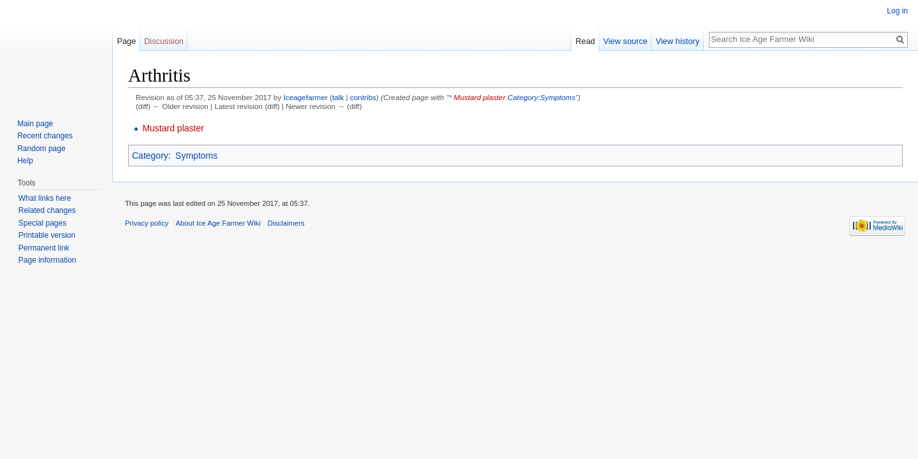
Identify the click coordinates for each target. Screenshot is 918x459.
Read (585, 41)
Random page (41, 148)
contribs (363, 97)
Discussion (164, 41)
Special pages (42, 223)
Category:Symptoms (541, 97)
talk (338, 97)
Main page (35, 123)
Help (25, 160)
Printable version (46, 235)
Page (126, 41)
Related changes (47, 210)
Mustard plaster (480, 97)
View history (677, 41)
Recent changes (45, 135)
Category (150, 155)
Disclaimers (286, 223)
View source (625, 41)
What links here (44, 198)
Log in (897, 10)
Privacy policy (146, 223)
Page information (47, 260)
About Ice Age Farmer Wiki (218, 223)
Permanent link (43, 248)
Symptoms (196, 155)
